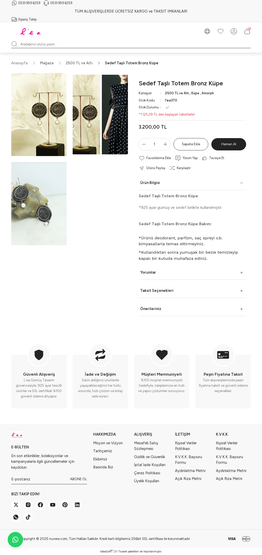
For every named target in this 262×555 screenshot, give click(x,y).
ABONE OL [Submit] (78, 479)
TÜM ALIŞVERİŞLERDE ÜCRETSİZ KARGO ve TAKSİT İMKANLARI (131, 11)
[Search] (131, 44)
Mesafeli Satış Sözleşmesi (146, 446)
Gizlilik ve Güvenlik (149, 457)
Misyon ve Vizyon (108, 443)
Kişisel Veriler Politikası (186, 446)
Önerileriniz (150, 308)
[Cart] (247, 31)
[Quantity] (154, 144)
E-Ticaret (121, 551)
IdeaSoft (106, 551)
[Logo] (31, 31)
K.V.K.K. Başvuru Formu (188, 460)
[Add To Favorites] (155, 158)
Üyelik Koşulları (146, 481)
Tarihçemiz (102, 451)
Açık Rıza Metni (188, 478)
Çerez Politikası (147, 472)
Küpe (196, 93)
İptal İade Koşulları (150, 464)
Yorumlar (148, 272)
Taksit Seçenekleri (156, 290)
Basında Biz (103, 467)
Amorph (209, 93)
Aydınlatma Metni (190, 470)
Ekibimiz (100, 459)
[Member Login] (233, 31)
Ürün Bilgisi (150, 182)
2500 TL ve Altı (177, 93)
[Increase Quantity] (166, 144)
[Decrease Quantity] (143, 144)
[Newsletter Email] (49, 479)
